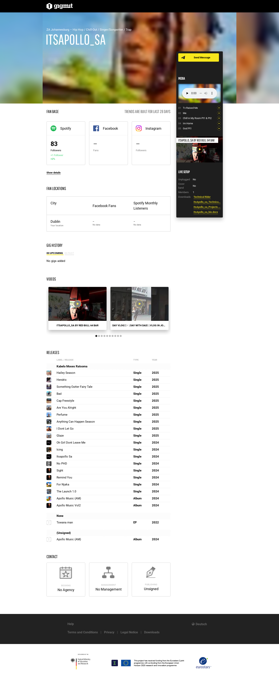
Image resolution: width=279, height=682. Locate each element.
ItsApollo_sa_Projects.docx (207, 206)
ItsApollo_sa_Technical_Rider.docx (207, 201)
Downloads (151, 632)
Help (70, 624)
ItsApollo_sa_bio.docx (206, 212)
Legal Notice (129, 632)
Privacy (109, 632)
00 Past (69, 253)
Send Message (202, 57)
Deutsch (201, 624)
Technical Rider (202, 196)
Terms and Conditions (82, 632)
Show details (53, 172)
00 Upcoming (55, 253)
